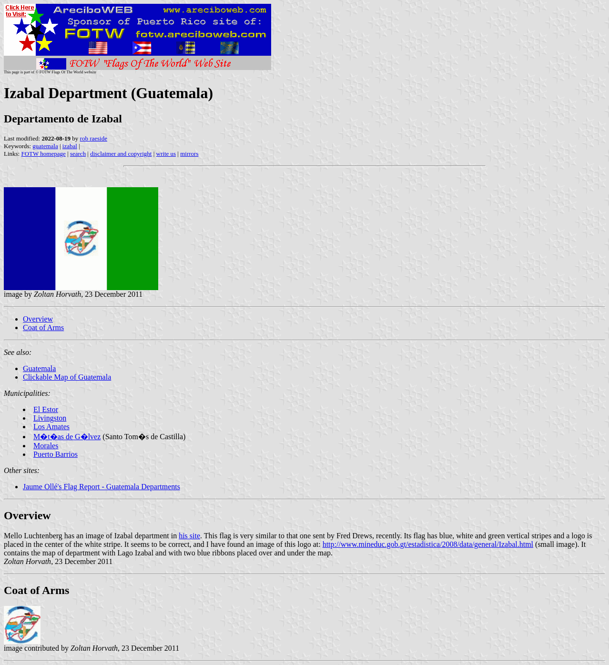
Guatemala (39, 368)
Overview (38, 319)
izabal (69, 146)
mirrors (189, 153)
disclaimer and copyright (121, 153)
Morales (45, 446)
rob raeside (93, 138)
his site (189, 536)
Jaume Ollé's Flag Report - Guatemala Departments (101, 487)
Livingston (49, 418)
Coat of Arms (43, 327)
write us (166, 153)
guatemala (45, 146)
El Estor (45, 409)
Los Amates (51, 427)
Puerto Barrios (55, 454)
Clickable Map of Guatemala (67, 377)
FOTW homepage (43, 153)
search (78, 153)
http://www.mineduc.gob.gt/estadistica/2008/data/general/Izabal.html (428, 544)
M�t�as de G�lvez (67, 437)
